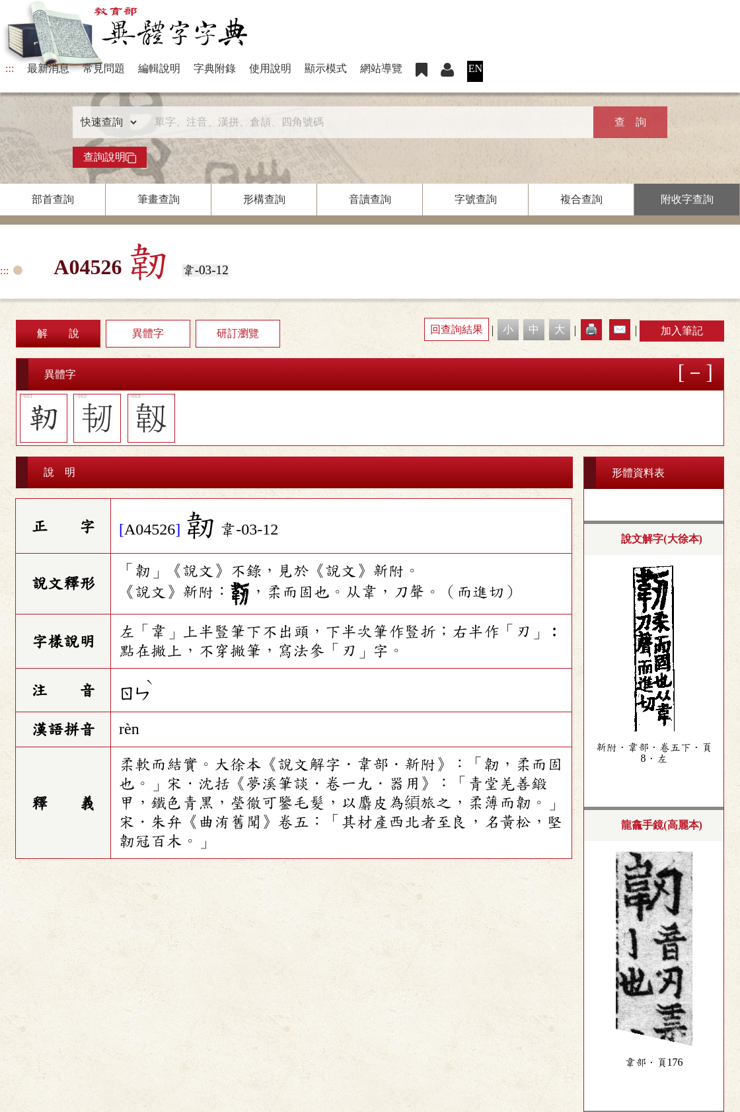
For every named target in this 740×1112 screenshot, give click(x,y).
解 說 (58, 333)
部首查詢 (53, 199)
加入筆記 (682, 330)
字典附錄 (215, 68)
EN (475, 68)
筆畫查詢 (158, 199)
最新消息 (48, 68)
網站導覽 (381, 68)
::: (9, 68)
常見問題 (104, 68)
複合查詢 (581, 199)
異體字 (148, 333)
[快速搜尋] (365, 122)
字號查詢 (476, 199)
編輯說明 (159, 68)
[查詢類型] (106, 122)
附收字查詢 (687, 199)
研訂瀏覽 (238, 333)
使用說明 (270, 68)
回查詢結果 (456, 329)
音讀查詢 (370, 199)
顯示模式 (326, 68)
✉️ (619, 329)
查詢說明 (109, 157)
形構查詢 (264, 199)
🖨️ (591, 329)
